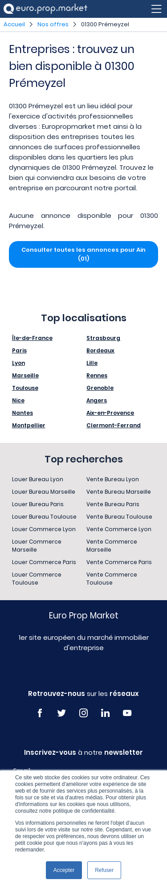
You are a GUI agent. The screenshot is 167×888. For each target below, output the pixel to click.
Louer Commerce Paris (44, 562)
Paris (19, 350)
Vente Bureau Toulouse (119, 516)
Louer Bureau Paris (38, 504)
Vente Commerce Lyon (118, 529)
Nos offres (53, 24)
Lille (92, 363)
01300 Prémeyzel (105, 24)
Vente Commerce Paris (119, 562)
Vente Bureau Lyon (112, 479)
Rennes (96, 375)
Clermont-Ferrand (113, 425)
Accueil (14, 24)
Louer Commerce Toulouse (36, 578)
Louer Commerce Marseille (36, 545)
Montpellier (28, 425)
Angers (96, 400)
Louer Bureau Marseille (43, 491)
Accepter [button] (63, 870)
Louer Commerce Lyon (44, 529)
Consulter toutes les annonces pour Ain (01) (83, 254)
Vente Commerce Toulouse (111, 578)
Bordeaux (100, 350)
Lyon (18, 363)
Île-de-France (32, 338)
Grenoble (100, 388)
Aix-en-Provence (110, 413)
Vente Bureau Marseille (118, 491)
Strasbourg (103, 338)
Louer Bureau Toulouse (44, 516)
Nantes (22, 413)
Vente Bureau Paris (112, 504)
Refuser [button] (104, 870)
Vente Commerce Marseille (111, 545)
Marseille (25, 375)
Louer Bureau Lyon (37, 479)
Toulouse (25, 388)
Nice (18, 400)
